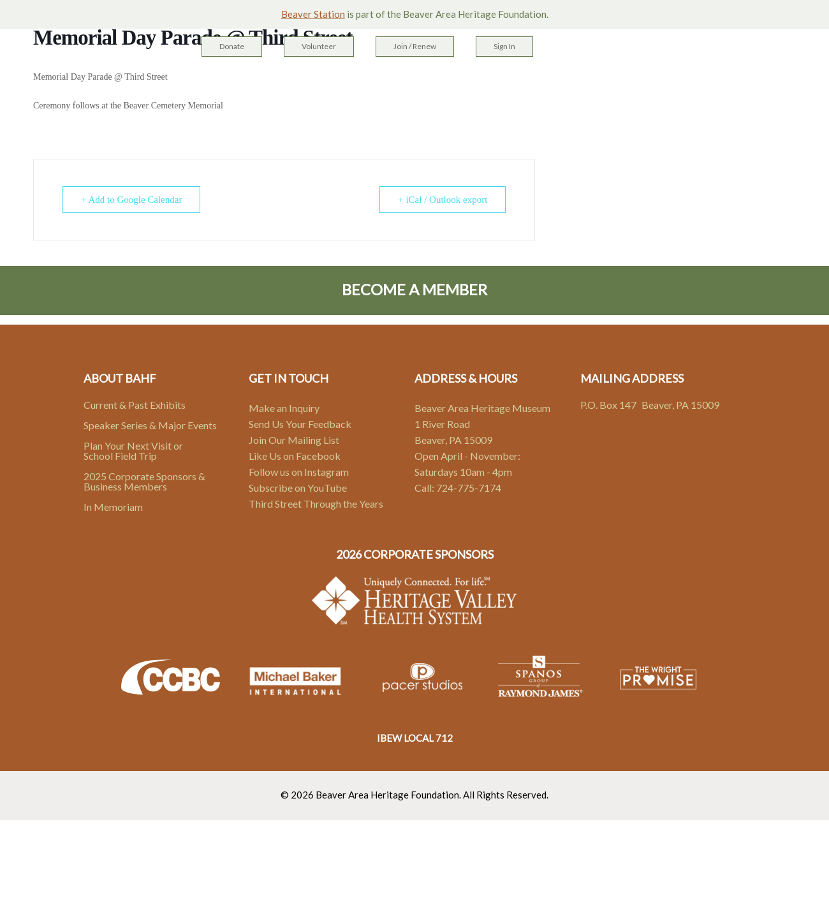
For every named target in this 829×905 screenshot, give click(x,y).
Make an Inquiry (284, 408)
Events (473, 83)
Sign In (504, 46)
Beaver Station (313, 14)
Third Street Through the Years (316, 503)
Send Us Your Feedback (300, 424)
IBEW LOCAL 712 (415, 738)
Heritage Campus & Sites (316, 83)
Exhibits (418, 83)
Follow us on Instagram (299, 472)
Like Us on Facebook (295, 456)
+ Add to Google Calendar (131, 200)
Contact (580, 83)
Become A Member (414, 289)
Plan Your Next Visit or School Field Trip (133, 450)
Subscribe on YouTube (298, 488)
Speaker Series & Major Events (150, 425)
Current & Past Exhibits (135, 405)
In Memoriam (113, 507)
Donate (231, 46)
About (524, 83)
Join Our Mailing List (294, 440)
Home (221, 83)
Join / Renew (414, 46)
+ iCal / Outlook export (442, 200)
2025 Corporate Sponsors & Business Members (144, 481)
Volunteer (319, 46)
